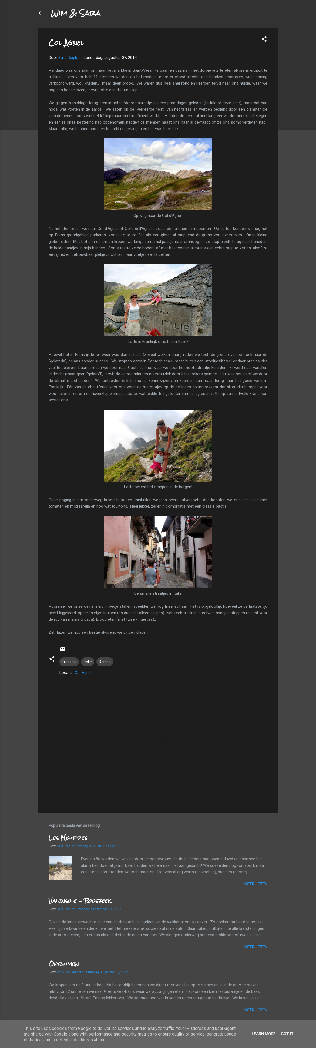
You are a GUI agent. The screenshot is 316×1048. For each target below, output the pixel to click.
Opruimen (64, 964)
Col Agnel (83, 672)
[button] (264, 40)
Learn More (263, 1034)
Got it (287, 1034)
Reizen (105, 661)
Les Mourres (68, 838)
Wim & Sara (75, 13)
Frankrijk (69, 661)
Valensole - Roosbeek (80, 901)
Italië (87, 661)
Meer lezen (255, 884)
